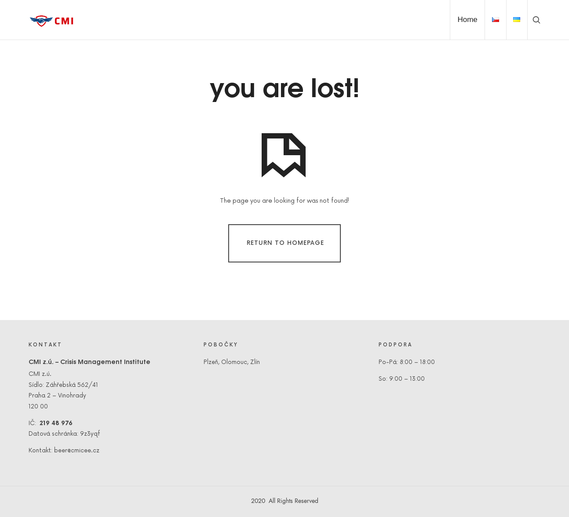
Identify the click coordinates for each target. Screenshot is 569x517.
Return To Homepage (285, 243)
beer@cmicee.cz (76, 450)
